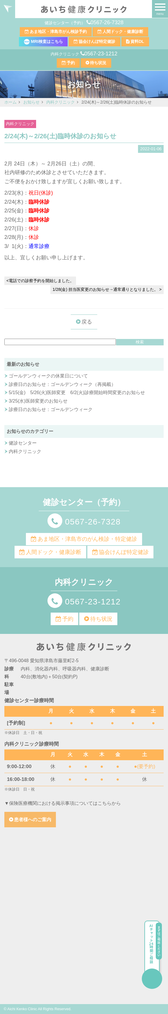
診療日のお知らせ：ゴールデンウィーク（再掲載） (62, 384)
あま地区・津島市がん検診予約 (58, 31)
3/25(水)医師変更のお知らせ (38, 400)
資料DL (137, 41)
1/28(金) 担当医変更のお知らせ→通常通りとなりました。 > (107, 289)
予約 (71, 62)
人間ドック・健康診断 (122, 31)
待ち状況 (98, 62)
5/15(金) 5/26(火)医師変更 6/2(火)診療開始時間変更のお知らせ (77, 392)
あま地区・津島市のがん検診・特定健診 (87, 539)
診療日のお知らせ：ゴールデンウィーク (51, 409)
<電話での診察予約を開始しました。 (40, 280)
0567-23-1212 (100, 54)
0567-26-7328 (107, 22)
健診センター (23, 442)
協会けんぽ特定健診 (97, 41)
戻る (87, 322)
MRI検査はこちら (43, 41)
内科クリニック (20, 124)
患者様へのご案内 (32, 819)
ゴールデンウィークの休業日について (48, 375)
